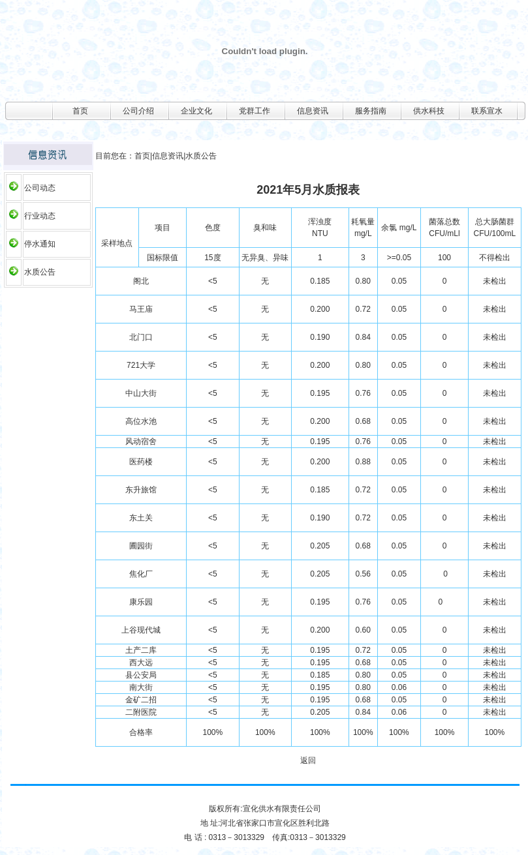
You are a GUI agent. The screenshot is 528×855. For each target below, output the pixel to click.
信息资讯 (312, 110)
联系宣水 (487, 110)
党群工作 (254, 110)
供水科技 (428, 110)
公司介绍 (138, 110)
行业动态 (39, 215)
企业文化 (196, 110)
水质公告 (39, 272)
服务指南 (370, 110)
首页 (80, 110)
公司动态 (39, 187)
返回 (308, 760)
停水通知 (39, 243)
